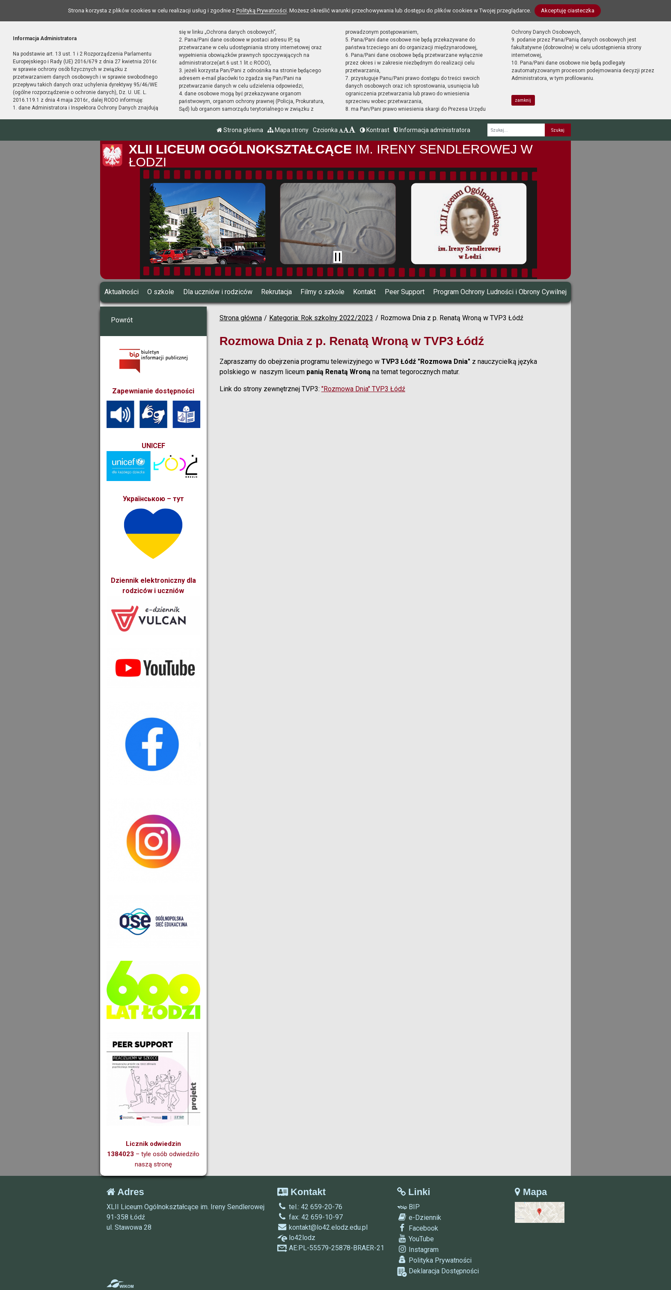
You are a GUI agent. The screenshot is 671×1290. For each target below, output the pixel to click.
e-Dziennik (419, 1217)
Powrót (122, 320)
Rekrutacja (276, 292)
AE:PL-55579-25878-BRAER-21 (330, 1248)
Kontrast (374, 130)
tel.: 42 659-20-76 (309, 1207)
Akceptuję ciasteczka (567, 10)
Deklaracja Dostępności (438, 1272)
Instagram (418, 1249)
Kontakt (364, 292)
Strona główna (240, 130)
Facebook (417, 1228)
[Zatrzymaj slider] (337, 257)
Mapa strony (288, 130)
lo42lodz (296, 1238)
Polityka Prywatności (434, 1260)
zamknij (523, 100)
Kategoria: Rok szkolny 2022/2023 (321, 318)
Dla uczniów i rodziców (217, 292)
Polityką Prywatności (261, 10)
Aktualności (121, 292)
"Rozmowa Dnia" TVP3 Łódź (363, 389)
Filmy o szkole (322, 292)
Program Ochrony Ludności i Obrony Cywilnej (500, 292)
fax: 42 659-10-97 (310, 1217)
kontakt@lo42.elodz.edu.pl (322, 1227)
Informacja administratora (432, 130)
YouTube (415, 1238)
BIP (408, 1207)
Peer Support (405, 292)
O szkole (160, 292)
